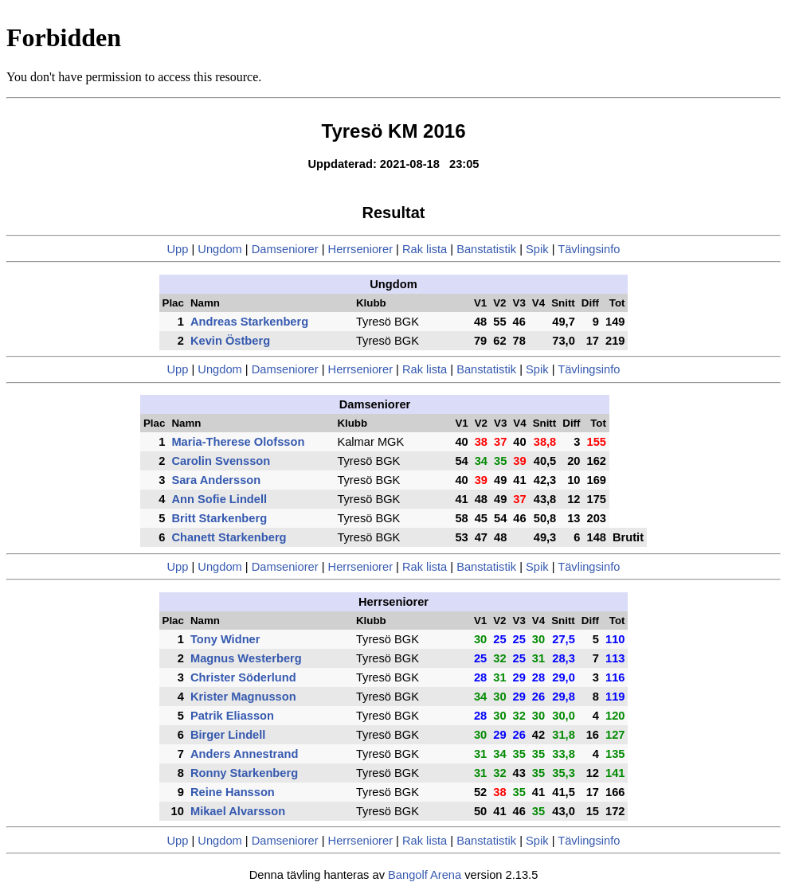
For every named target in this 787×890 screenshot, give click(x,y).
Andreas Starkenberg (249, 321)
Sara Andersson (215, 480)
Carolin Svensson (220, 461)
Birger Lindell (227, 734)
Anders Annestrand (244, 754)
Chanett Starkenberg (228, 537)
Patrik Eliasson (232, 715)
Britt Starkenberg (219, 518)
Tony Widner (225, 639)
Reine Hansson (232, 792)
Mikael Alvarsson (237, 811)
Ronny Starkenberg (244, 773)
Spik (537, 249)
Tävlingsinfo (589, 249)
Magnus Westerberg (246, 658)
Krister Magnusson (243, 696)
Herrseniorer (360, 249)
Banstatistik (486, 249)
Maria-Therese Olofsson (237, 441)
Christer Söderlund (243, 677)
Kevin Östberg (230, 340)
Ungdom (219, 249)
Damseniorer (285, 249)
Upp (178, 249)
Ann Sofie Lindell (219, 499)
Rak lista (424, 249)
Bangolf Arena (424, 875)
